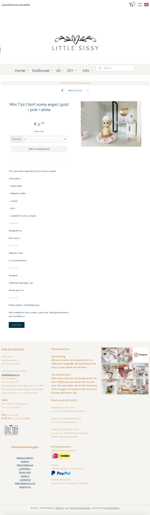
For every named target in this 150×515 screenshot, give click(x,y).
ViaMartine (25, 479)
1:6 (60, 70)
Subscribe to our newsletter (16, 4)
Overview (16, 325)
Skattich (25, 461)
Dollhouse (42, 70)
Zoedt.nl (25, 476)
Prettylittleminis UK (25, 483)
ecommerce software (80, 508)
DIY (72, 70)
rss (66, 508)
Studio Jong (25, 472)
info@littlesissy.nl (10, 374)
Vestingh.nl (25, 487)
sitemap (59, 508)
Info (88, 70)
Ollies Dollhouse (25, 465)
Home (22, 70)
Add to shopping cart (39, 149)
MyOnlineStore (112, 508)
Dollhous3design (24, 457)
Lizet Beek (25, 468)
